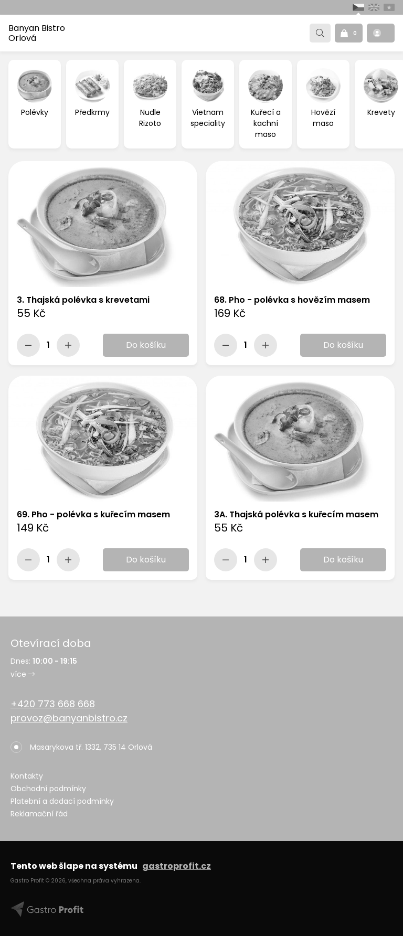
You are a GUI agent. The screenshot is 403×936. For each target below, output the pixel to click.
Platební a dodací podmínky (62, 801)
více (22, 674)
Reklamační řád (39, 814)
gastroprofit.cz (176, 866)
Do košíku (146, 345)
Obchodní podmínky (48, 788)
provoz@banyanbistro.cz (69, 718)
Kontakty (26, 776)
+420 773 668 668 (52, 703)
